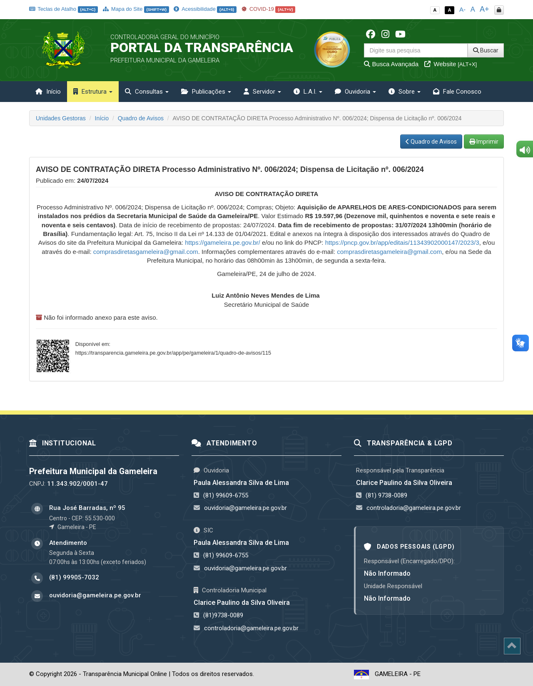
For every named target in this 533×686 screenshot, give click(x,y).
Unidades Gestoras (61, 118)
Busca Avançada (391, 63)
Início (48, 91)
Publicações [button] (206, 91)
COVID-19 (269, 9)
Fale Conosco (457, 91)
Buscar (485, 50)
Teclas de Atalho (63, 9)
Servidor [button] (262, 91)
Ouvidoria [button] (355, 91)
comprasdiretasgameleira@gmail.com (145, 251)
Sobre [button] (405, 91)
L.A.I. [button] (308, 91)
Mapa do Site (136, 9)
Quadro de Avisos (141, 118)
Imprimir (483, 141)
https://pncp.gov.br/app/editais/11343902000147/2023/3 (402, 242)
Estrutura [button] (92, 91)
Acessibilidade (205, 9)
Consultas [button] (147, 91)
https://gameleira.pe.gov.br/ (222, 242)
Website (450, 63)
